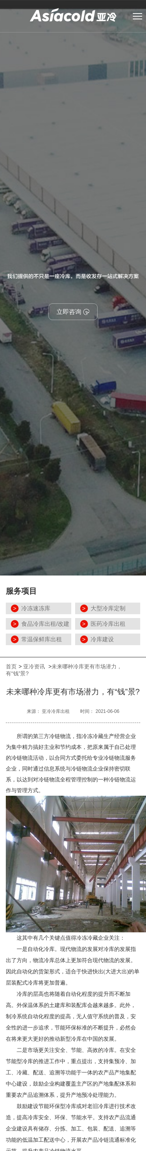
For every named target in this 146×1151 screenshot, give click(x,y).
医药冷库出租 (108, 623)
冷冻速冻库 (35, 608)
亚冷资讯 (34, 666)
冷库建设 (102, 639)
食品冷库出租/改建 (45, 623)
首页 (11, 666)
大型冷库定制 (108, 608)
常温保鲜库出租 (41, 639)
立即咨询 (73, 311)
